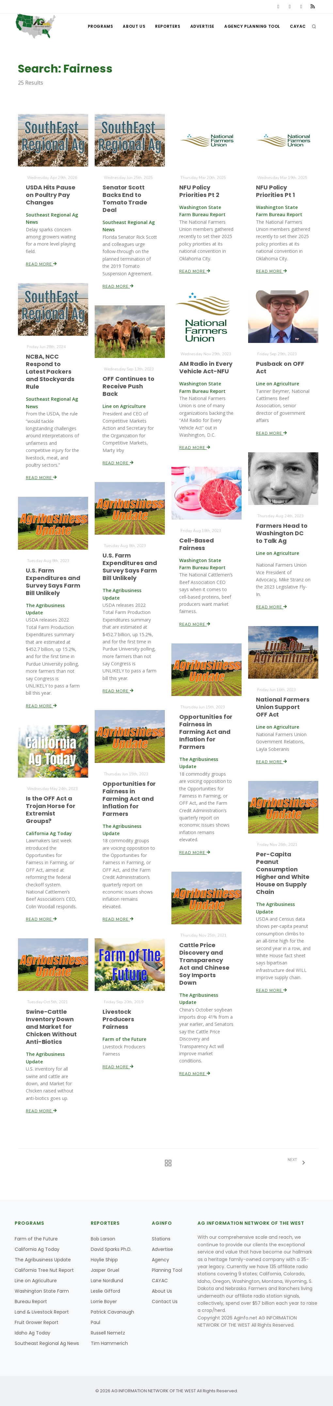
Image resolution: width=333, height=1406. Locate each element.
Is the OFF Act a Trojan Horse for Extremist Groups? (50, 810)
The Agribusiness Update (43, 1259)
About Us (134, 26)
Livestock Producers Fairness (118, 1019)
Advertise (202, 26)
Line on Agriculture (36, 1280)
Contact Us (165, 1301)
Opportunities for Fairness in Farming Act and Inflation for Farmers (206, 732)
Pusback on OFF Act (280, 367)
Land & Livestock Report (42, 1312)
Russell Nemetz (108, 1333)
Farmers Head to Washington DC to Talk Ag (282, 533)
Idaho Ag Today (32, 1333)
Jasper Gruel (105, 1270)
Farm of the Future (36, 1239)
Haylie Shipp (104, 1259)
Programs (100, 26)
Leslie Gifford (105, 1291)
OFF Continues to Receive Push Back (128, 386)
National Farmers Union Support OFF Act (282, 707)
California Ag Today (37, 1249)
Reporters (167, 26)
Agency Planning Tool (252, 26)
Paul (95, 1322)
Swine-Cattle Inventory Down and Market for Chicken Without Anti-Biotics (51, 1027)
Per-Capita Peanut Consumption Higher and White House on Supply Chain (282, 873)
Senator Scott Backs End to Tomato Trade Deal (125, 198)
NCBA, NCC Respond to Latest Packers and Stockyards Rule (50, 372)
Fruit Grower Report (36, 1322)
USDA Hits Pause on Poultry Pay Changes (50, 194)
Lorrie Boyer (104, 1301)
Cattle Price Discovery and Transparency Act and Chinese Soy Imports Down (205, 964)
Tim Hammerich (109, 1343)
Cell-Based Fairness (197, 544)
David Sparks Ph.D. (111, 1249)
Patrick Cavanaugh (112, 1312)
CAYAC (298, 26)
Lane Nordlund (107, 1280)
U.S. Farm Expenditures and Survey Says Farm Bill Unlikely (130, 567)
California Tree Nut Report (44, 1270)
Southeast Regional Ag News (47, 1343)
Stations (161, 1239)
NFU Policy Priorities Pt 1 (275, 191)
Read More (41, 264)
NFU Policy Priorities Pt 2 (199, 191)
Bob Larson (103, 1239)
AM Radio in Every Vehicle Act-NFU (206, 368)
